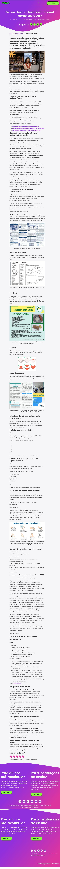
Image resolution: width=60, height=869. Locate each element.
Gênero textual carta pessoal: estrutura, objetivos (28, 128)
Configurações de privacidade (30, 807)
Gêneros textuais (18, 33)
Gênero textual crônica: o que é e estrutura (25, 126)
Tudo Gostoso (17, 683)
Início (11, 33)
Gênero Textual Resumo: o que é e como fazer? (26, 130)
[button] (38, 3)
